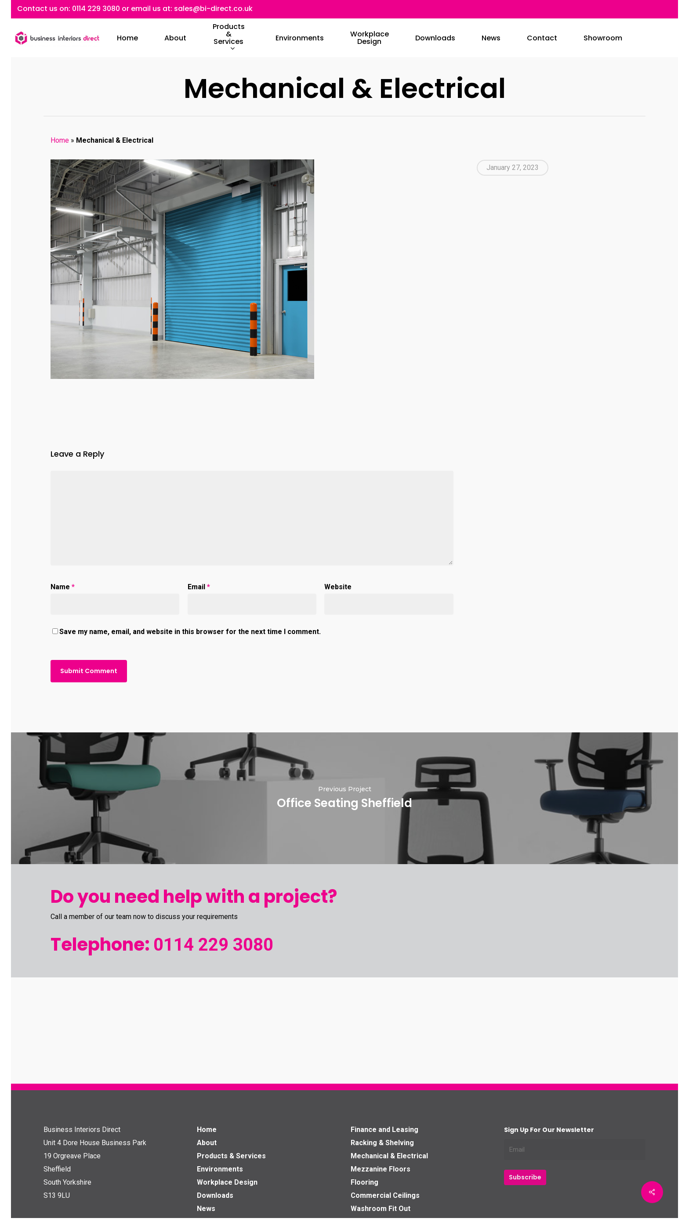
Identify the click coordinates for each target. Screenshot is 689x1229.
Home (60, 140)
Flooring (364, 1182)
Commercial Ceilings (385, 1195)
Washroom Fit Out (380, 1208)
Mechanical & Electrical (389, 1156)
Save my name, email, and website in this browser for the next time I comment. (190, 631)
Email (199, 587)
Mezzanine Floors (380, 1169)
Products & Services (231, 1156)
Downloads (215, 1195)
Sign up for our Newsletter (549, 1129)
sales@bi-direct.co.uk (213, 9)
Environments (220, 1169)
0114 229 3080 (96, 9)
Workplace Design (227, 1182)
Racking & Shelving (382, 1143)
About (207, 1143)
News (206, 1208)
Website (338, 587)
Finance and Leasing (384, 1129)
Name (63, 587)
